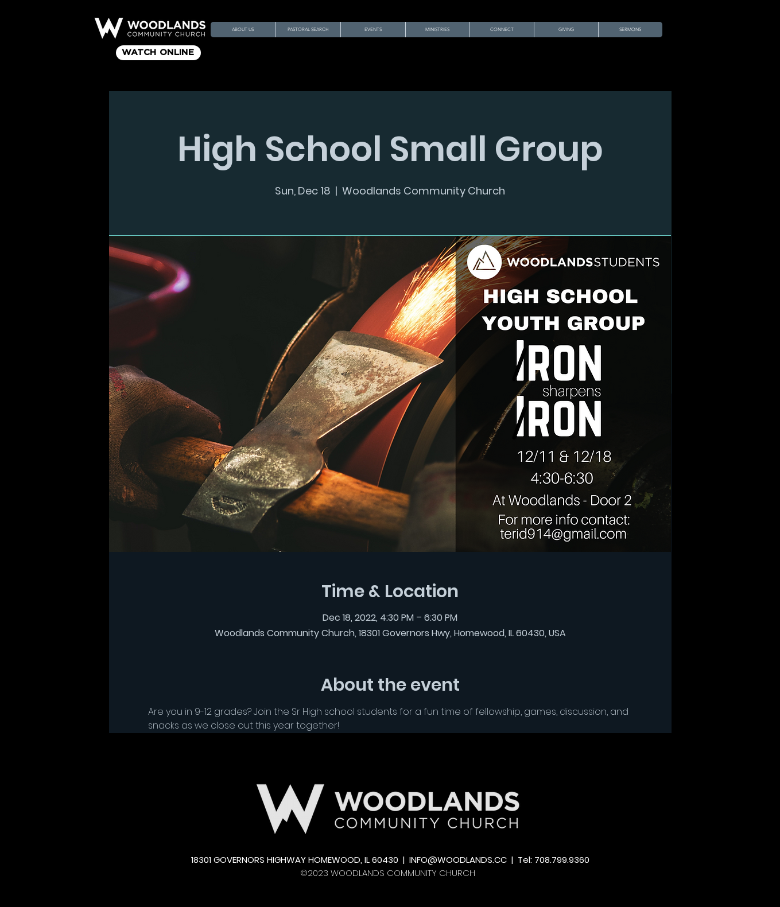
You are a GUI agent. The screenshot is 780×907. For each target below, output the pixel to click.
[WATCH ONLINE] (158, 52)
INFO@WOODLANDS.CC (458, 860)
